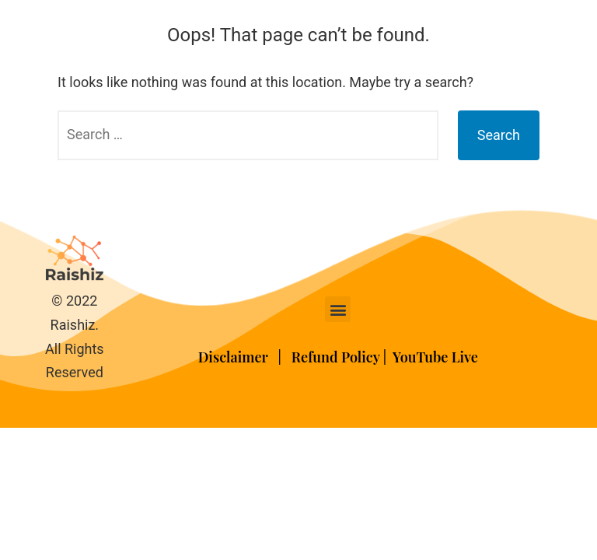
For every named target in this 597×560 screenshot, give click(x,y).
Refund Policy (336, 357)
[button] (338, 309)
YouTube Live (435, 357)
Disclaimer (234, 357)
